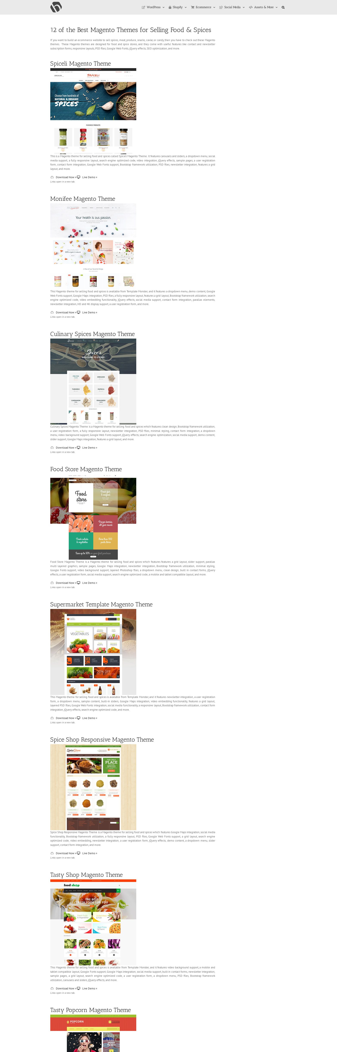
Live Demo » (87, 177)
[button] (283, 7)
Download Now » (63, 177)
